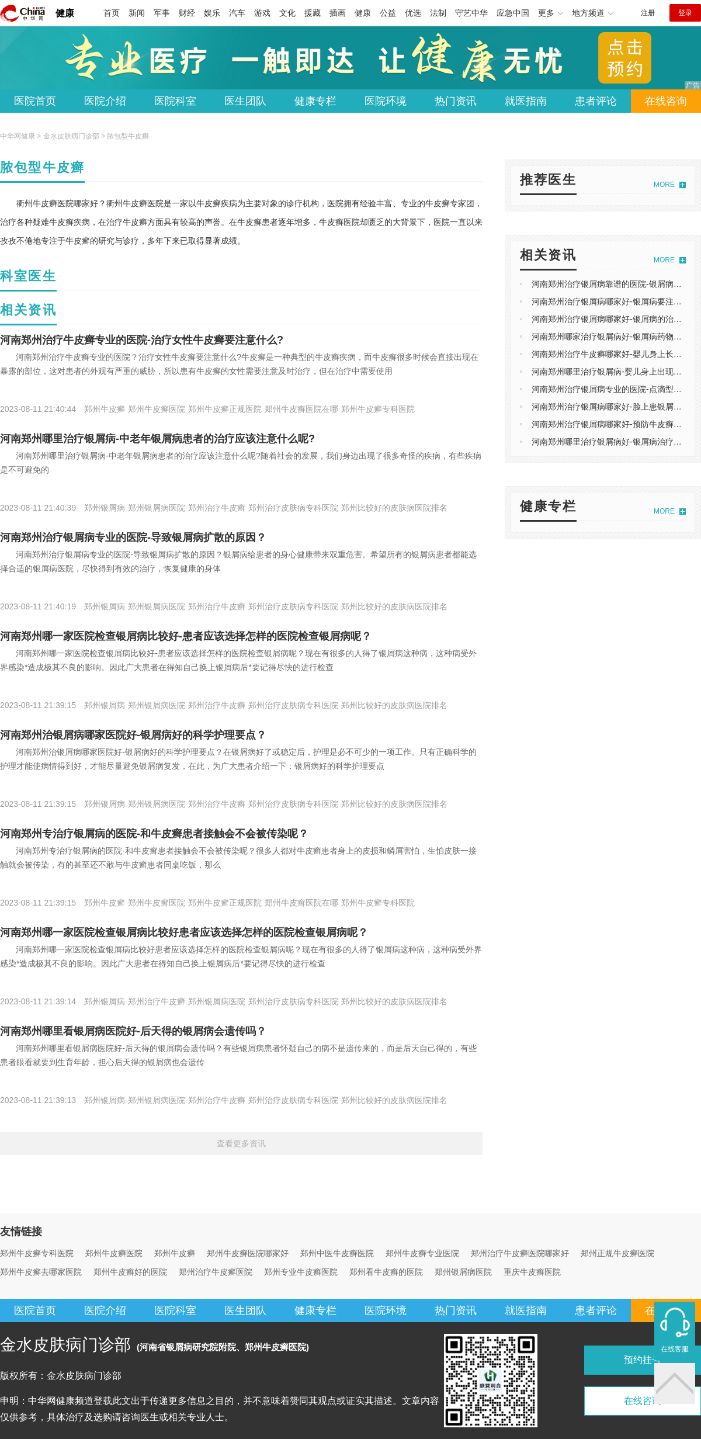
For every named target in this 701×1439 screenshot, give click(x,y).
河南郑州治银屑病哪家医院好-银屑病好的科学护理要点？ (133, 735)
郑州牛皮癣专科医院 (37, 1253)
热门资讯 (456, 101)
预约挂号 (642, 1360)
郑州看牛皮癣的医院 (386, 1272)
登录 (685, 13)
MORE (664, 185)
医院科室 (175, 101)
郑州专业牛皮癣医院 (301, 1272)
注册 (648, 13)
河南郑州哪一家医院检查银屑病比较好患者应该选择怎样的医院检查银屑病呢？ (184, 932)
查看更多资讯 (241, 1143)
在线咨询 (666, 101)
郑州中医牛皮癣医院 (337, 1253)
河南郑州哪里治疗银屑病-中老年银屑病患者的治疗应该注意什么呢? (157, 439)
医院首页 (35, 101)
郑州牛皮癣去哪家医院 (41, 1272)
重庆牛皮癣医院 (532, 1272)
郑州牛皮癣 (174, 1253)
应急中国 (513, 13)
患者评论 (596, 101)
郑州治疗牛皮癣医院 (215, 1272)
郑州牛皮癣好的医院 (130, 1272)
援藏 (312, 13)
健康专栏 (315, 101)
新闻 (137, 13)
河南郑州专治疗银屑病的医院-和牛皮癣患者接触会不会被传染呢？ (154, 834)
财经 (187, 13)
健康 (64, 13)
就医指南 (526, 101)
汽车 (237, 13)
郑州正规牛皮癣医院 (617, 1253)
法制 (438, 13)
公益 (388, 13)
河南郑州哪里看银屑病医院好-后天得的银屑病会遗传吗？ (133, 1031)
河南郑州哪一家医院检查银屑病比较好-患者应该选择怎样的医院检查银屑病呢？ (186, 636)
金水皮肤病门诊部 (71, 136)
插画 (337, 13)
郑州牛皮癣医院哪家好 (248, 1253)
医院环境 (386, 101)
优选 (413, 13)
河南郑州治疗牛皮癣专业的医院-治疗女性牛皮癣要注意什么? (141, 340)
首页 (111, 13)
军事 (162, 13)
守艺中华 (471, 13)
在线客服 (675, 1349)
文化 (287, 13)
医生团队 (245, 101)
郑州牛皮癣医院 (114, 1253)
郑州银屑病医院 (463, 1272)
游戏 (262, 13)
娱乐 (212, 13)
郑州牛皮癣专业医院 (422, 1253)
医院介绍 (105, 101)
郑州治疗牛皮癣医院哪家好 (520, 1253)
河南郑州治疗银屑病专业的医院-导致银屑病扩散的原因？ (133, 537)
